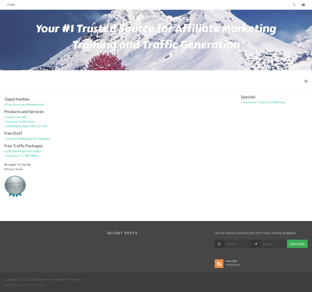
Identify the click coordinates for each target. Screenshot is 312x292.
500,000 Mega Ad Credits (23, 151)
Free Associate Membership (25, 104)
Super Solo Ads (16, 117)
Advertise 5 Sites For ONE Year (264, 102)
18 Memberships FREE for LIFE (26, 126)
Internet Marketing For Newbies (28, 138)
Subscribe (297, 244)
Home (11, 4)
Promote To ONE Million (22, 155)
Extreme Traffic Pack (20, 121)
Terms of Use (13, 285)
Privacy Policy (35, 285)
